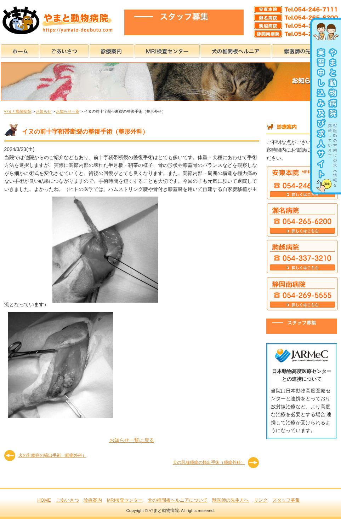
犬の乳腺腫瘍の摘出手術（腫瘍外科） (209, 462)
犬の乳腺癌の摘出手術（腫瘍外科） (52, 455)
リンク (261, 500)
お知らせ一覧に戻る (131, 440)
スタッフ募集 (286, 500)
